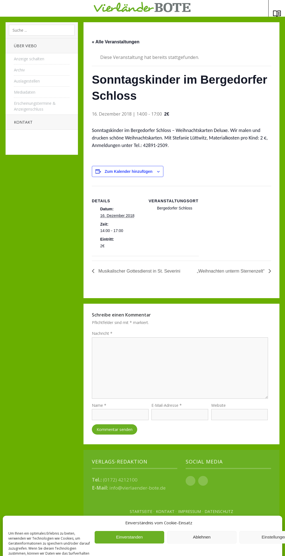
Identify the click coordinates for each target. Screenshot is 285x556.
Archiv (19, 70)
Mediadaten (24, 92)
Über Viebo (25, 45)
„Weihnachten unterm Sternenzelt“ (231, 271)
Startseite (141, 513)
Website (218, 407)
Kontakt (23, 122)
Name (99, 407)
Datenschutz (219, 513)
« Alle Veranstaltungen (115, 41)
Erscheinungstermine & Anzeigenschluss (35, 106)
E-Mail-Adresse (166, 407)
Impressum (189, 513)
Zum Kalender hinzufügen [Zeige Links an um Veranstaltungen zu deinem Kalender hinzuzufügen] (129, 171)
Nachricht (102, 333)
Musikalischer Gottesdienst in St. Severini (138, 271)
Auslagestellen (27, 81)
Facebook (190, 483)
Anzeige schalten (29, 58)
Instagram (203, 483)
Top (181, 536)
